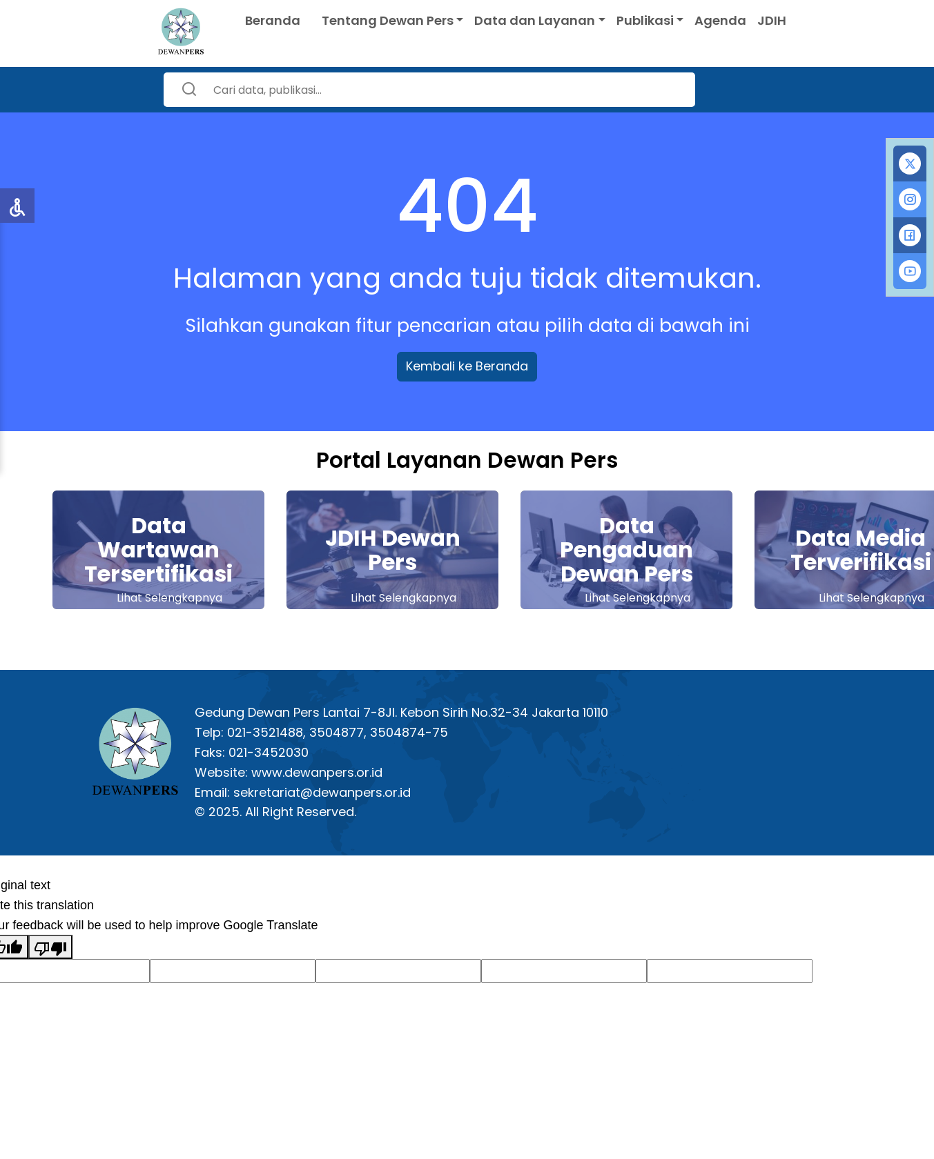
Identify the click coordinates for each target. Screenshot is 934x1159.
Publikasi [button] (645, 20)
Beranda (272, 20)
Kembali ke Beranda (467, 366)
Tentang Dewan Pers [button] (388, 20)
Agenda (720, 20)
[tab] (909, 163)
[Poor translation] (50, 947)
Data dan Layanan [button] (534, 20)
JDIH (771, 20)
